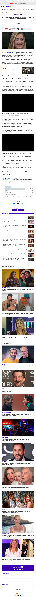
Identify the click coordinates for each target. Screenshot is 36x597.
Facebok (14, 204)
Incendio (11, 9)
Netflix (23, 9)
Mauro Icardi (32, 9)
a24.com (24, 3)
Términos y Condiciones (18, 589)
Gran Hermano (11, 52)
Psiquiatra (27, 9)
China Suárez (6, 9)
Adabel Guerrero (19, 9)
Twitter (18, 204)
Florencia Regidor (21, 209)
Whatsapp (22, 204)
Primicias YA (3, 12)
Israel (14, 9)
